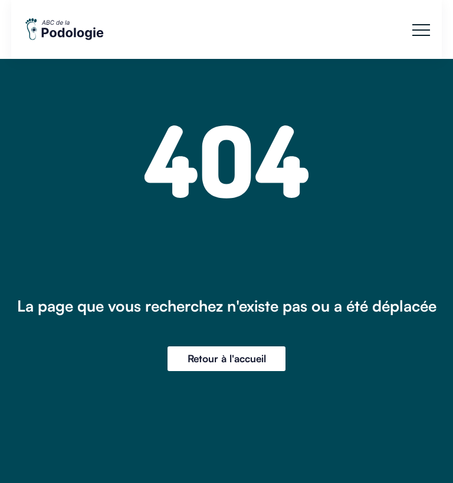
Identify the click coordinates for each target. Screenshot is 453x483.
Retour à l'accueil (227, 358)
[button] (421, 30)
